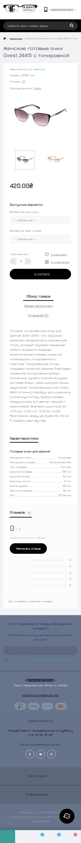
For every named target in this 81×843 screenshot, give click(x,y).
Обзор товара (38, 296)
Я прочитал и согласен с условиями (43, 660)
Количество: (20, 254)
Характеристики (38, 306)
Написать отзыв (28, 548)
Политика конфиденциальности (51, 659)
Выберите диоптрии (24, 211)
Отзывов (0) (38, 315)
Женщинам (16, 38)
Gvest (37, 88)
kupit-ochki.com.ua (49, 812)
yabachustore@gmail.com (40, 695)
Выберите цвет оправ (25, 230)
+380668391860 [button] (40, 680)
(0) (23, 81)
